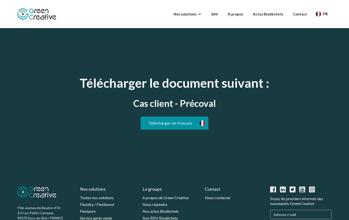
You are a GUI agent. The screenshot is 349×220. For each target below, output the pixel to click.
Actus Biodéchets (268, 14)
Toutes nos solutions (97, 197)
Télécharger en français (170, 123)
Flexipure (87, 211)
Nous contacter (218, 197)
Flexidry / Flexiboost (97, 204)
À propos (235, 14)
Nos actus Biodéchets (161, 211)
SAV (214, 14)
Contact (300, 14)
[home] (36, 14)
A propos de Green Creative (166, 197)
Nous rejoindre (155, 204)
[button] (187, 14)
